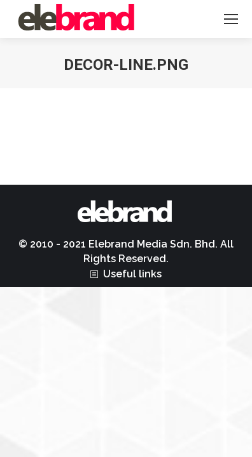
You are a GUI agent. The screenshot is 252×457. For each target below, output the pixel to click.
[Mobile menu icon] (231, 19)
